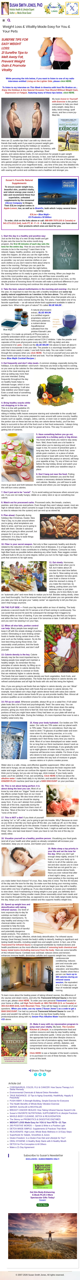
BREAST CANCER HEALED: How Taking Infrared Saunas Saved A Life (42, 1110)
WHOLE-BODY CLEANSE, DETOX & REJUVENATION (35, 1116)
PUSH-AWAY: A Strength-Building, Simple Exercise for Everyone (39, 1101)
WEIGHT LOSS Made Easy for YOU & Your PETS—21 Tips (38, 1122)
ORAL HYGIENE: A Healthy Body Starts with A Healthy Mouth (38, 1141)
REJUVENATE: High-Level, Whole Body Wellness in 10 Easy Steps (41, 1132)
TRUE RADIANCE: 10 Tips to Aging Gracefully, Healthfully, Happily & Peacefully (41, 1097)
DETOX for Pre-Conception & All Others (28, 1144)
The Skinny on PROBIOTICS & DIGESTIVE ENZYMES (35, 1119)
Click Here (43, 1205)
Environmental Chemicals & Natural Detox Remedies (34, 1092)
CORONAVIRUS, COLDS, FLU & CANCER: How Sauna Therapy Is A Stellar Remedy (42, 1088)
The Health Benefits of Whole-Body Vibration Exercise (34, 1104)
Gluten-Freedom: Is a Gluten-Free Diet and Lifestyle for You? (38, 1138)
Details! (42, 1200)
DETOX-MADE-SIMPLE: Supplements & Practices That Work (38, 1129)
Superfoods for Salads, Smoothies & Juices (30, 1135)
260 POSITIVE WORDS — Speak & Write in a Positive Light (37, 1126)
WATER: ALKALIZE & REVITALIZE (26, 1107)
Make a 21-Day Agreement (22, 1147)
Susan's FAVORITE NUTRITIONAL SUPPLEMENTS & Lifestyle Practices (43, 1113)
